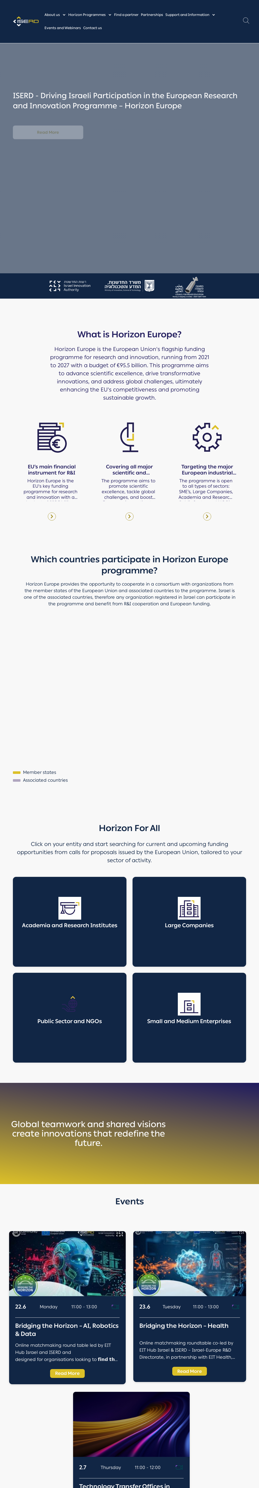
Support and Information (187, 15)
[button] (246, 22)
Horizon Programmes (87, 15)
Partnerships (152, 15)
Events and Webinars (63, 28)
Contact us (92, 28)
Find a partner (126, 15)
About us (52, 15)
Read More (48, 132)
